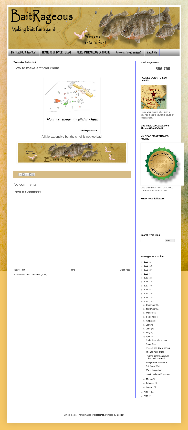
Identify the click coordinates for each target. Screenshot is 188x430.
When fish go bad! (154, 370)
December (151, 305)
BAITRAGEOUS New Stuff (23, 52)
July (148, 325)
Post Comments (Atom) (36, 274)
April (148, 337)
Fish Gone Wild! (153, 366)
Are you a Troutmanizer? (128, 52)
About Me (152, 52)
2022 (146, 266)
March (149, 379)
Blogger (120, 415)
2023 (146, 262)
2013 (146, 301)
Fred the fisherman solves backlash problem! (157, 357)
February (150, 383)
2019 (146, 278)
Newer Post (19, 270)
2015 (146, 293)
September (151, 317)
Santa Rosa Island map (156, 340)
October (150, 313)
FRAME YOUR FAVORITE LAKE (56, 52)
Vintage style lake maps (156, 362)
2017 (146, 286)
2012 (146, 392)
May (148, 332)
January (150, 387)
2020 (146, 274)
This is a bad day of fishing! (158, 348)
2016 (146, 289)
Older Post (125, 270)
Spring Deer (151, 344)
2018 (146, 282)
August (149, 321)
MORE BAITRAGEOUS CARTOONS (93, 52)
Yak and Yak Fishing (155, 352)
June (148, 329)
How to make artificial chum (158, 374)
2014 (146, 297)
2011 (146, 396)
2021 (146, 270)
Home (72, 270)
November (151, 309)
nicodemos (99, 415)
